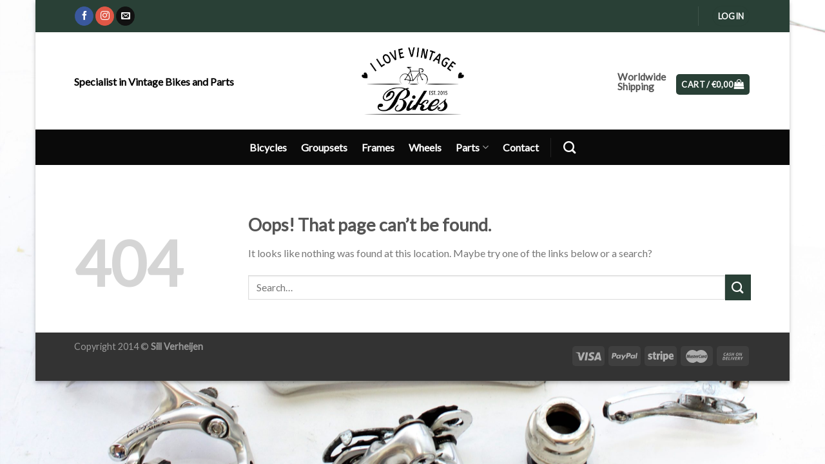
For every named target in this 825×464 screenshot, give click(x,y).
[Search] (569, 147)
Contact (521, 147)
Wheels (425, 147)
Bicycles (268, 147)
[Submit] (738, 287)
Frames (378, 147)
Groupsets (324, 147)
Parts (472, 147)
